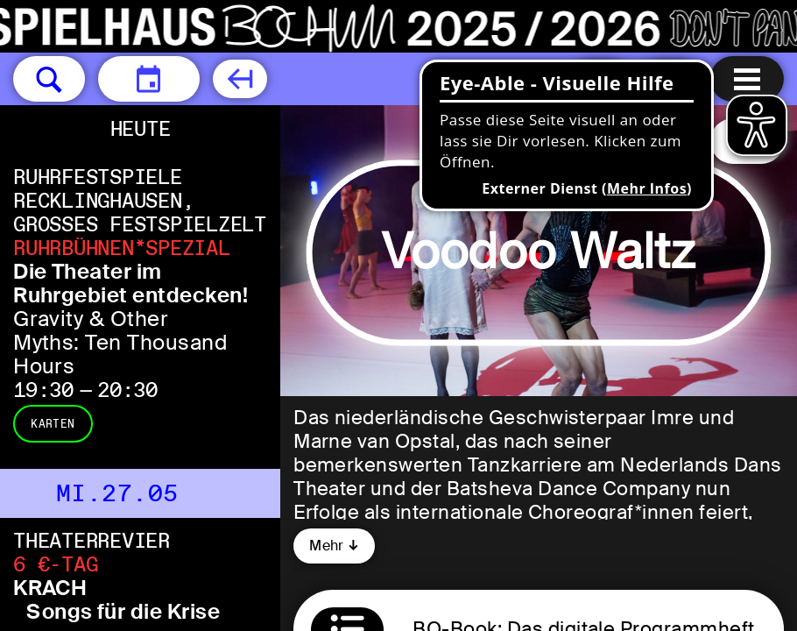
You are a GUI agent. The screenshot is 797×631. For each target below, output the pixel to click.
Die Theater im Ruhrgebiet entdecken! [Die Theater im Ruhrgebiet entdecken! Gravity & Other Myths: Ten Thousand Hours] (130, 283)
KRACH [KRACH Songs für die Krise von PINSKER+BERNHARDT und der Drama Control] (50, 587)
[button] (49, 79)
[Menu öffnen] (747, 79)
